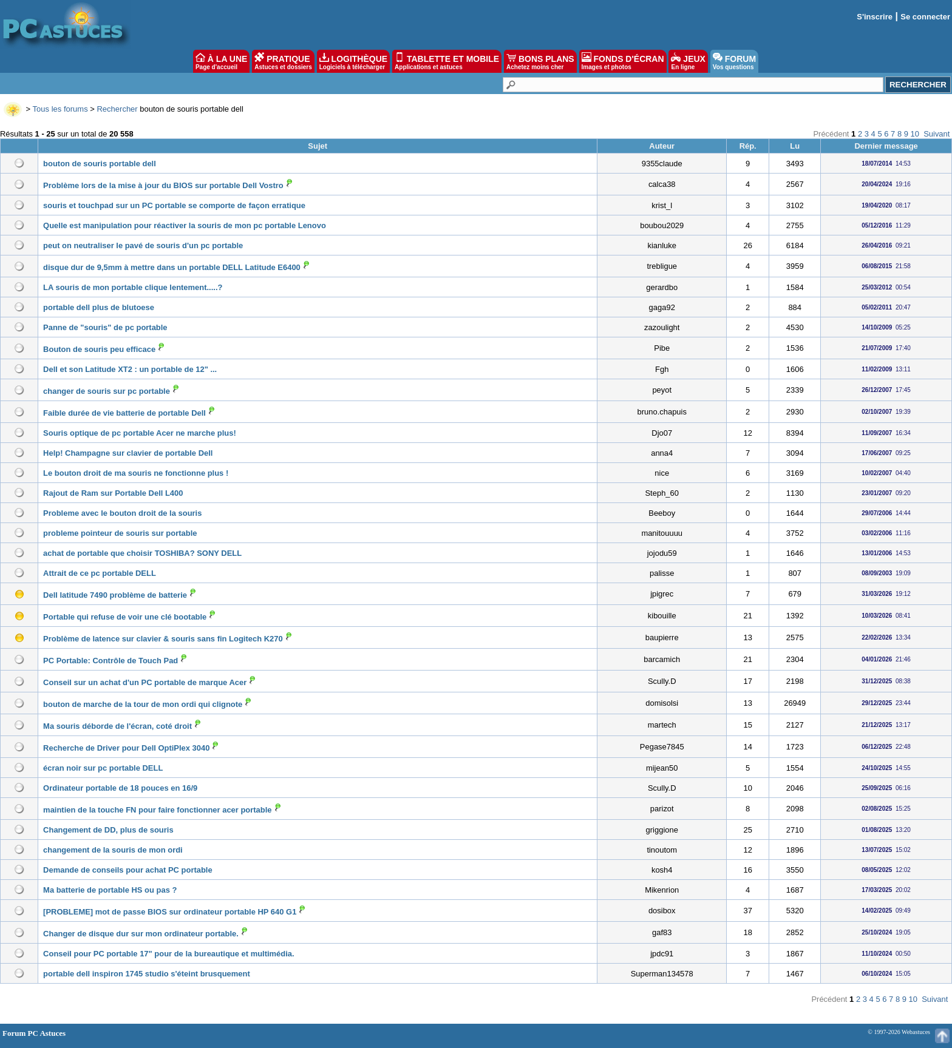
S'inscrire (874, 16)
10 (915, 133)
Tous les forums (60, 108)
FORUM (734, 61)
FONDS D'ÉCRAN (623, 61)
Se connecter (925, 16)
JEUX (688, 61)
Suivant (936, 133)
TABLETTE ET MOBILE (447, 61)
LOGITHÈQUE (353, 61)
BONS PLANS (540, 61)
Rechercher (117, 108)
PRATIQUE (283, 61)
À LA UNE (221, 61)
